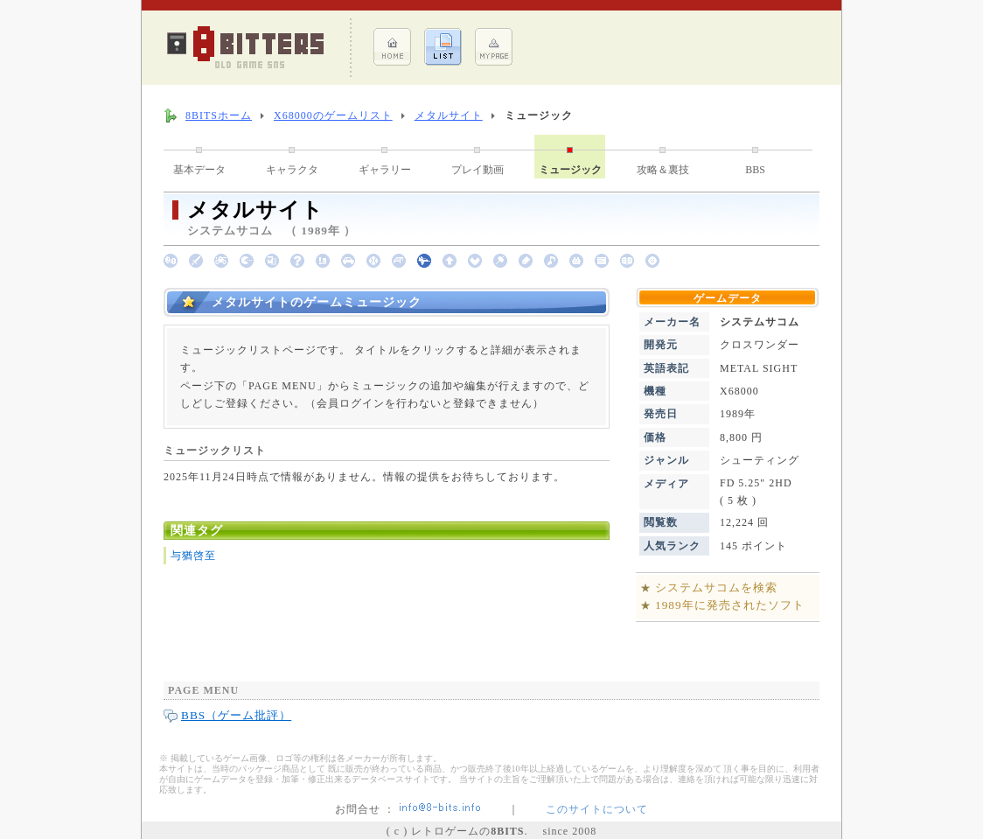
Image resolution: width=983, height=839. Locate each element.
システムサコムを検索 (716, 587)
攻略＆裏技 (663, 170)
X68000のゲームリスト (333, 115)
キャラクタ (292, 170)
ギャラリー (385, 170)
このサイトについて (597, 809)
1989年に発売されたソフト (730, 605)
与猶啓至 (193, 555)
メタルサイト (449, 115)
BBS (755, 170)
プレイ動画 (477, 170)
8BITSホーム (218, 115)
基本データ (199, 170)
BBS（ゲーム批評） (236, 715)
